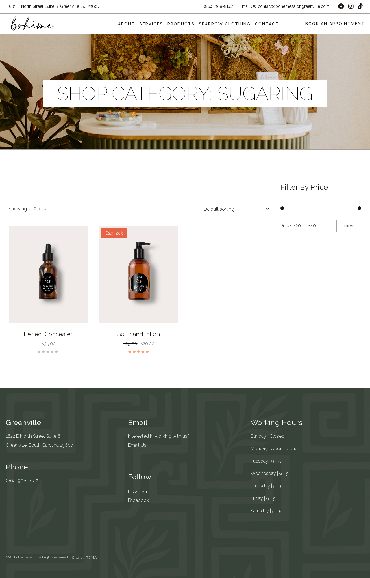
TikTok (134, 509)
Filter (349, 226)
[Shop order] (235, 209)
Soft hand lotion (138, 334)
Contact (267, 24)
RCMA (91, 557)
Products (181, 24)
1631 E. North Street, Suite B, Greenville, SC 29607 (53, 6)
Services (151, 24)
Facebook (138, 500)
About (126, 24)
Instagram (138, 491)
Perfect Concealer (48, 334)
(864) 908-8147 (22, 480)
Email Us (137, 445)
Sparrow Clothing (225, 24)
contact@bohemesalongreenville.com (294, 6)
